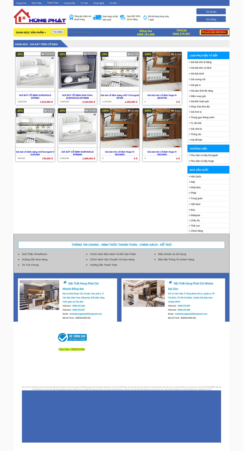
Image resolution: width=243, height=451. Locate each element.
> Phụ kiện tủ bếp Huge (201, 161)
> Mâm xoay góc (197, 96)
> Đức (192, 209)
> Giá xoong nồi (197, 79)
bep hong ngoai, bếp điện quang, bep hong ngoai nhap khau (90, 387)
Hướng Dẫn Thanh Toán (103, 264)
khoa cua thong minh (184, 389)
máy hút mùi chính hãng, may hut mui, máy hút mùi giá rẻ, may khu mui (135, 387)
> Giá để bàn (195, 139)
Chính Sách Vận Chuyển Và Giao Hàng (112, 259)
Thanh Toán (52, 3)
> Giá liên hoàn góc (199, 101)
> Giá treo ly (195, 111)
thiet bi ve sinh (206, 389)
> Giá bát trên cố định (200, 68)
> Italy (192, 182)
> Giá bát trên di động (200, 62)
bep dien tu (65, 387)
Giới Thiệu (37, 3)
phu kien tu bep (196, 389)
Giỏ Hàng (211, 19)
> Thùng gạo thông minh (201, 117)
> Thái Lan (194, 225)
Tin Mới (113, 3)
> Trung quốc (195, 198)
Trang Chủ (21, 3)
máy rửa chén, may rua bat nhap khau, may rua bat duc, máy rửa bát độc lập (185, 387)
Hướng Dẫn (69, 3)
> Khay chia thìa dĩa (199, 106)
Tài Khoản (211, 11)
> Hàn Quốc (195, 176)
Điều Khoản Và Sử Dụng (172, 254)
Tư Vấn (84, 3)
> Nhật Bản (195, 187)
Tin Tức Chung (30, 264)
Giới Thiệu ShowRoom (34, 254)
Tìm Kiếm (58, 32)
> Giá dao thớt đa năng (201, 90)
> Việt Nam (194, 204)
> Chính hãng (196, 231)
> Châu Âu (194, 220)
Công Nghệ (98, 3)
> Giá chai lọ (195, 128)
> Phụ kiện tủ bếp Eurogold (203, 155)
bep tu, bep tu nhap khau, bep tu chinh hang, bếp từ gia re (42, 387)
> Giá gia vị (195, 85)
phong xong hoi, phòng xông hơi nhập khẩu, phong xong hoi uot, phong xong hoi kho (91, 389)
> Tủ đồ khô (195, 123)
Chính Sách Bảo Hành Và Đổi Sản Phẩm (113, 254)
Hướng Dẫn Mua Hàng (34, 259)
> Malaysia (194, 215)
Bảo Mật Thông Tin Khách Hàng (176, 259)
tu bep (174, 389)
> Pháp (192, 192)
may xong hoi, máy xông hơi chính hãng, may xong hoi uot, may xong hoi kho (146, 389)
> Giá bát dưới (196, 73)
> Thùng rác (195, 134)
